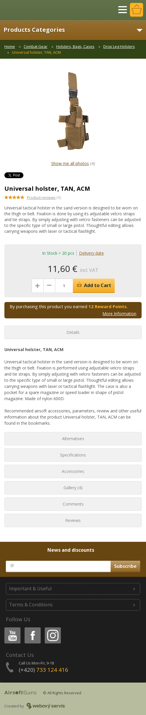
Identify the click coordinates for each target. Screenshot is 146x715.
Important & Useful (30, 588)
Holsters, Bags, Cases (75, 46)
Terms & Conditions (31, 604)
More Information (119, 313)
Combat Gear (35, 46)
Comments (73, 504)
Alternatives (73, 438)
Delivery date (91, 253)
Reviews (73, 520)
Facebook (32, 628)
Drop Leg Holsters (119, 46)
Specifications (73, 455)
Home (9, 46)
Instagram (52, 628)
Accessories (73, 471)
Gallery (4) (73, 487)
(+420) (43, 670)
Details (73, 332)
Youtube (10, 628)
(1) (44, 197)
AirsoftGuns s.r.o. (25, 10)
